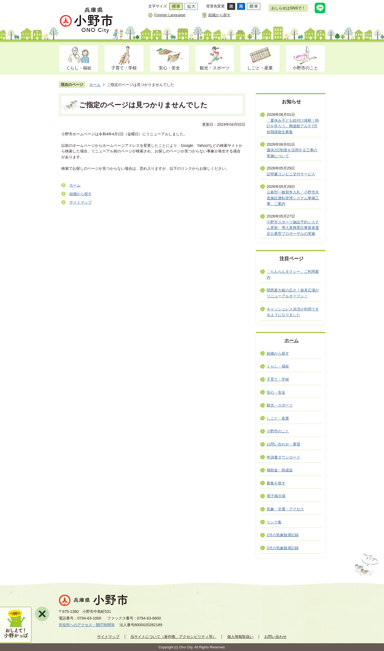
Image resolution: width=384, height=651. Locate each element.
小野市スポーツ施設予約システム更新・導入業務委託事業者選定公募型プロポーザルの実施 (293, 228)
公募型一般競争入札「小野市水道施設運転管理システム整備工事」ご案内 (293, 198)
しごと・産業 (260, 68)
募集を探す (276, 483)
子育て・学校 (124, 68)
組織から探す (219, 15)
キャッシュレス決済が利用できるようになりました (293, 312)
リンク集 (274, 522)
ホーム (95, 84)
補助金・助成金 (280, 470)
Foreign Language (169, 15)
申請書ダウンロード (283, 457)
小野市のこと (305, 68)
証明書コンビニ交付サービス (291, 174)
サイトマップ (80, 202)
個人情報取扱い (240, 636)
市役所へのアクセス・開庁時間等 (87, 625)
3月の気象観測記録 (283, 548)
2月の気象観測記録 (283, 535)
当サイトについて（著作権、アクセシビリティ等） (173, 636)
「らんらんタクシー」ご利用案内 (293, 274)
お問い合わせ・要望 (283, 444)
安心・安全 (169, 68)
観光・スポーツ (215, 68)
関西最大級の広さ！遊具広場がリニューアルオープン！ (293, 293)
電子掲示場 (276, 496)
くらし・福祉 (78, 68)
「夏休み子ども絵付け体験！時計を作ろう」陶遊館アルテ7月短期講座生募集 (293, 126)
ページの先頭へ (366, 565)
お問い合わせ (275, 636)
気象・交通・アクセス (285, 509)
